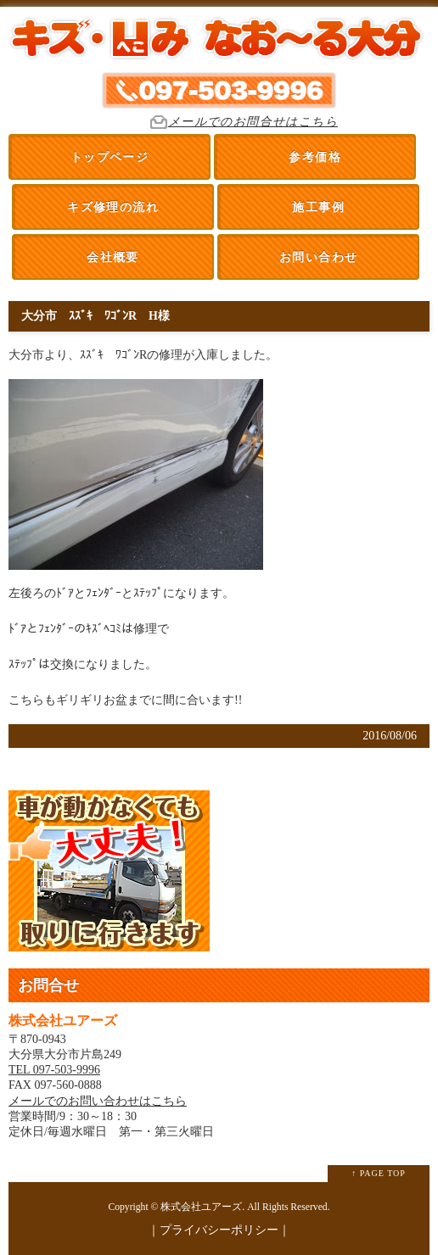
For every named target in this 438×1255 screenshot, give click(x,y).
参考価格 (315, 157)
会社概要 (113, 257)
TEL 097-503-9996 (54, 1069)
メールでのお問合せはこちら (253, 121)
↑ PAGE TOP (378, 1173)
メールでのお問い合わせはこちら (97, 1101)
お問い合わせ (318, 257)
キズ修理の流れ (113, 207)
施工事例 (318, 207)
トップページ (109, 157)
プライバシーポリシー (219, 1230)
